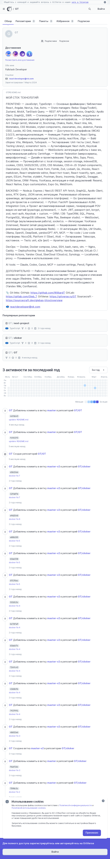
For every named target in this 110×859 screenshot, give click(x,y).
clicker (18, 337)
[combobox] (98, 370)
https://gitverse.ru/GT (63, 296)
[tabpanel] (55, 458)
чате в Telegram (80, 2)
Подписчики (51, 41)
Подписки (64, 41)
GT (17, 8)
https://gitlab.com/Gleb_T (21, 296)
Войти (101, 8)
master (51, 410)
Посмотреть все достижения (19, 60)
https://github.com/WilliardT (48, 292)
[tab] (8, 21)
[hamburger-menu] (4, 8)
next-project (21, 323)
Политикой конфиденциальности (75, 805)
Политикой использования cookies (29, 808)
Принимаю (92, 832)
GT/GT (78, 410)
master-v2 (53, 466)
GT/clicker (84, 466)
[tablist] (55, 21)
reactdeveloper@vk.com (21, 78)
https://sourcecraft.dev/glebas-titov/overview (34, 300)
